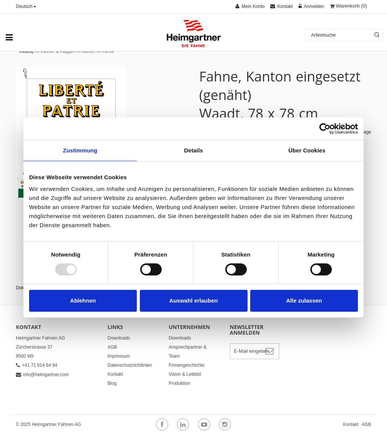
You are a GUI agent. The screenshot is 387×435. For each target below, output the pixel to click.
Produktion (179, 383)
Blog (112, 383)
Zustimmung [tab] (80, 150)
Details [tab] (193, 150)
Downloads (119, 338)
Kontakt (115, 374)
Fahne (108, 51)
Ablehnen (83, 300)
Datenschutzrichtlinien (130, 365)
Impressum (119, 356)
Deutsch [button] (26, 6)
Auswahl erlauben (193, 300)
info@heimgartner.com (42, 374)
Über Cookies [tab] (306, 150)
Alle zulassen (304, 300)
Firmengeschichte (186, 365)
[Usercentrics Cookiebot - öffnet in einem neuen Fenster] (325, 128)
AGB (112, 347)
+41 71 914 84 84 (36, 365)
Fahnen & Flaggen (57, 51)
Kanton (88, 51)
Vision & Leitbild (185, 374)
